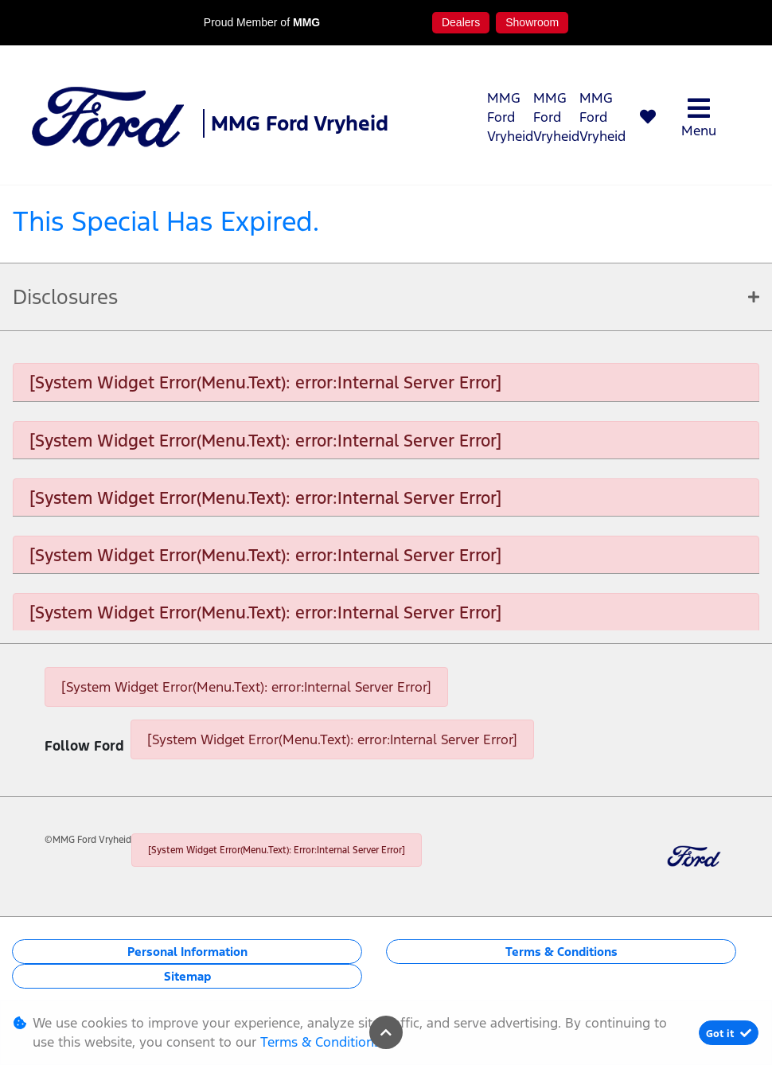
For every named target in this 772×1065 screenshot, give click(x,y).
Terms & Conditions (561, 951)
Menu (698, 117)
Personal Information (187, 951)
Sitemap (187, 976)
